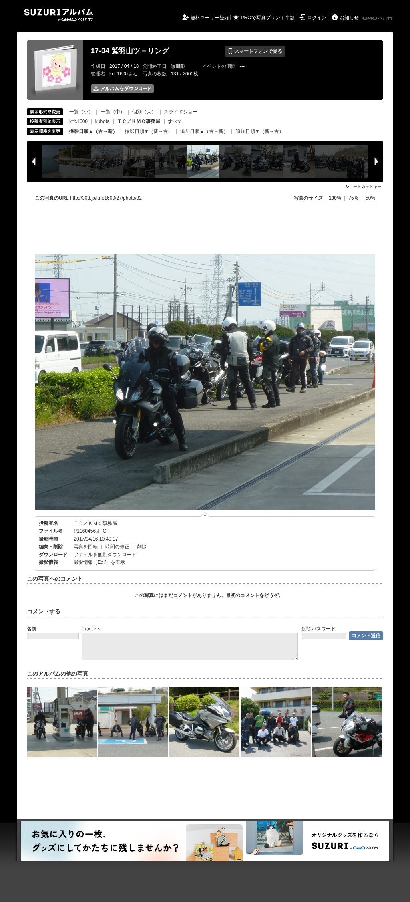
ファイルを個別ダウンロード (105, 554)
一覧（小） (81, 112)
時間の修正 (117, 546)
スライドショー (180, 112)
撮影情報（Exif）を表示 (99, 562)
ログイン (316, 17)
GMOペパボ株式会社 (378, 18)
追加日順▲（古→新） (204, 131)
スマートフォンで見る (255, 51)
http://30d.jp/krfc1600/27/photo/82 (106, 198)
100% (335, 198)
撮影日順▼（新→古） (149, 131)
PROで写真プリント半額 (268, 17)
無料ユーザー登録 (210, 17)
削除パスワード (319, 629)
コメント (91, 629)
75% (353, 198)
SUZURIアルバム (58, 15)
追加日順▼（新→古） (260, 131)
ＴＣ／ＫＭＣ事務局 (95, 523)
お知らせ (349, 17)
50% (370, 198)
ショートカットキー (363, 186)
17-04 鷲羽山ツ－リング (130, 51)
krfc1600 (78, 121)
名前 (31, 629)
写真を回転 (86, 546)
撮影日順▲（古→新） (93, 131)
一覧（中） (113, 112)
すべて (175, 121)
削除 (142, 546)
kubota (102, 121)
